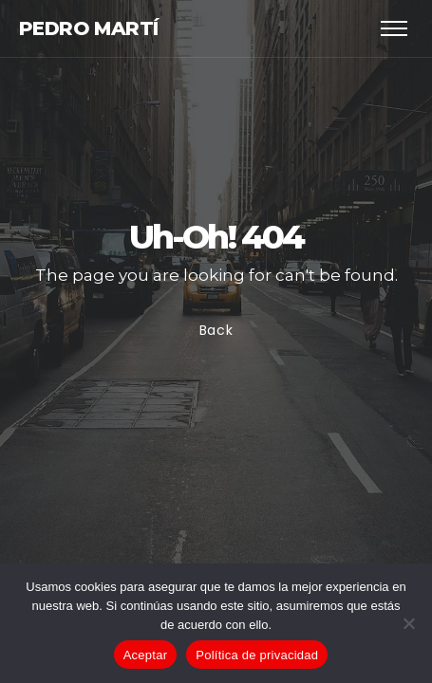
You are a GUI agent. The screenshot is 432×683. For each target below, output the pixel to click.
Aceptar (145, 655)
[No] (408, 623)
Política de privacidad (257, 655)
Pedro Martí (88, 28)
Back (216, 331)
